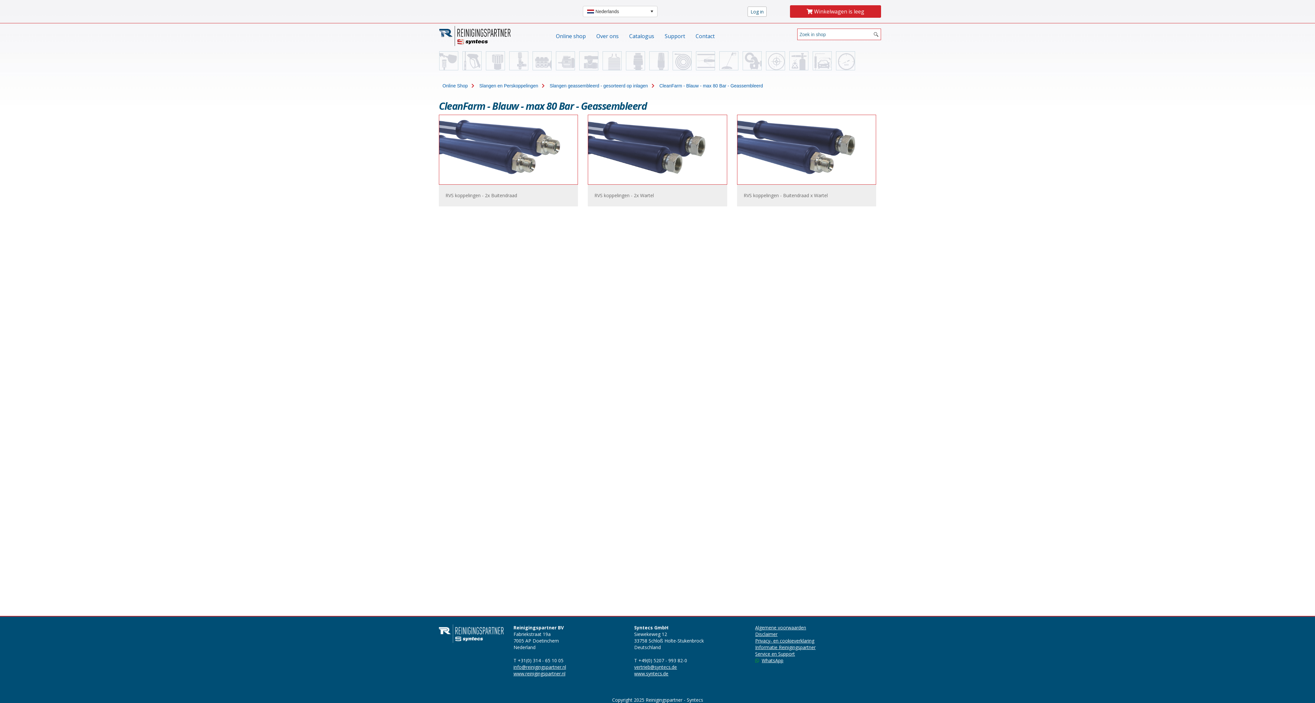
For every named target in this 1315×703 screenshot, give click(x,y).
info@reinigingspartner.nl (540, 667)
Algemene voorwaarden (780, 627)
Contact (705, 36)
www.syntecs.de (651, 673)
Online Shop (455, 85)
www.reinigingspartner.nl (539, 673)
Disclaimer (766, 634)
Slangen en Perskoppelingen (508, 85)
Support (675, 36)
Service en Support (775, 654)
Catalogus (641, 36)
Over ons (607, 36)
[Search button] (876, 34)
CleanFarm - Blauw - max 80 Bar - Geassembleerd (711, 85)
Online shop (571, 36)
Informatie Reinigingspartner (785, 647)
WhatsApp (769, 660)
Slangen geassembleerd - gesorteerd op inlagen (599, 85)
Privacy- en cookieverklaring (784, 641)
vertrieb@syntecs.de (655, 667)
